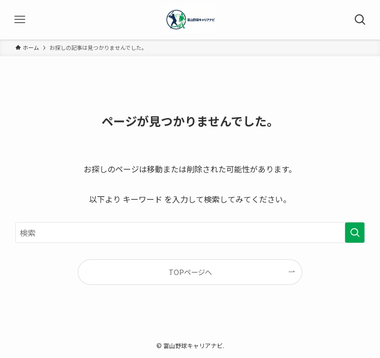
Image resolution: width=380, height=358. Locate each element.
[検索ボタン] (360, 20)
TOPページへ (190, 272)
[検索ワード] (190, 232)
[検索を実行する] (355, 232)
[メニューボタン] (20, 20)
